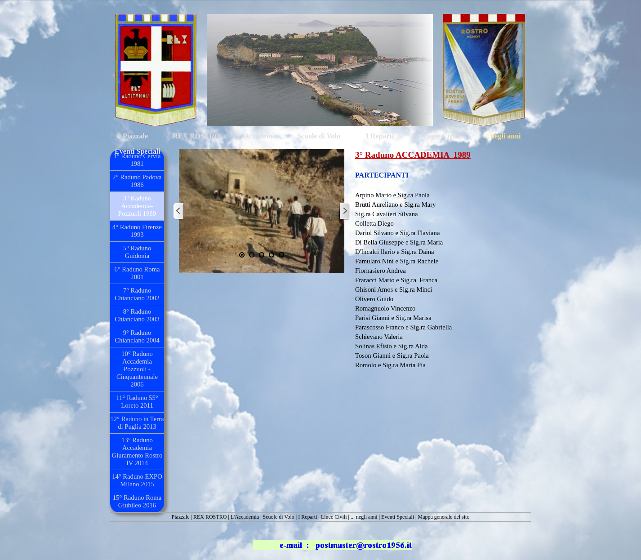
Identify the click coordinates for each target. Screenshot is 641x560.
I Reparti (307, 517)
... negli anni (364, 517)
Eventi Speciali (397, 517)
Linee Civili (334, 517)
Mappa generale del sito (443, 517)
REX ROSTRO (210, 517)
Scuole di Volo (278, 517)
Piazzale (181, 517)
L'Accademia (245, 517)
